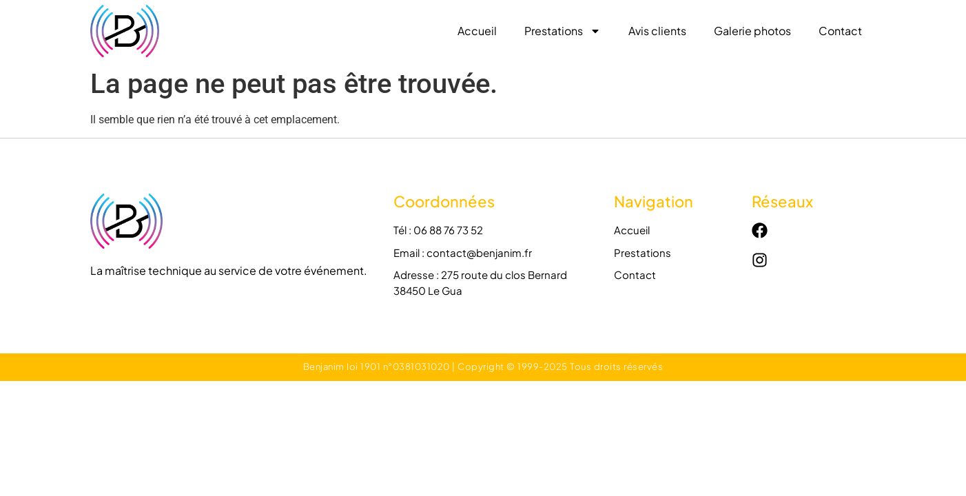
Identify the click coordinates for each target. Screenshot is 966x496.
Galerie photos (752, 30)
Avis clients (657, 30)
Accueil (477, 30)
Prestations (562, 31)
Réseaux (782, 201)
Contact (840, 30)
